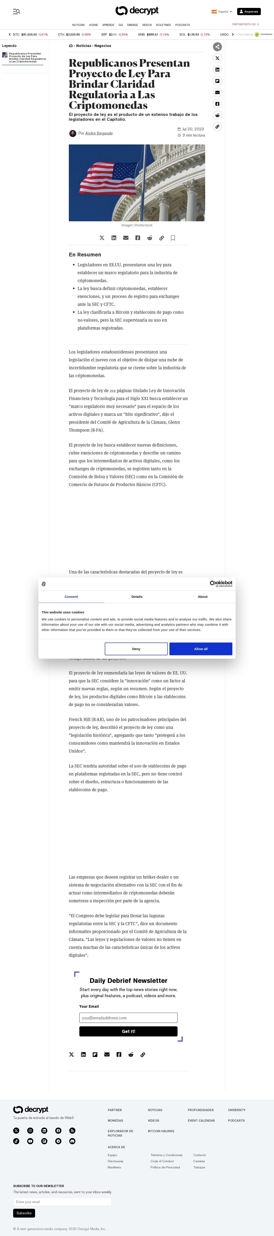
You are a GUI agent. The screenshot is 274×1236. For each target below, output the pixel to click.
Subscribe (24, 1213)
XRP (104, 34)
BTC (16, 34)
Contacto (199, 1155)
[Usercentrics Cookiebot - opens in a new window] (213, 584)
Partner (115, 1110)
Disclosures (115, 1161)
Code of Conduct (162, 1161)
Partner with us (245, 24)
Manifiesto (114, 1167)
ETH (61, 34)
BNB (141, 34)
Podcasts (182, 25)
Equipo (112, 1155)
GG (121, 25)
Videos (147, 25)
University (237, 1110)
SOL (183, 34)
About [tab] (203, 596)
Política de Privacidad (165, 1167)
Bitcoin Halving (161, 1131)
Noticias (78, 25)
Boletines (163, 25)
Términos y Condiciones (167, 1155)
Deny (136, 648)
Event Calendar (201, 1120)
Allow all (201, 648)
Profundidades (201, 1110)
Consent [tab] (71, 596)
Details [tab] (137, 596)
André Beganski (99, 133)
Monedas (115, 1120)
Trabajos (199, 1167)
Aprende (108, 25)
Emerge (132, 25)
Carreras (199, 1161)
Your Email (89, 1006)
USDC (224, 34)
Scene (93, 25)
